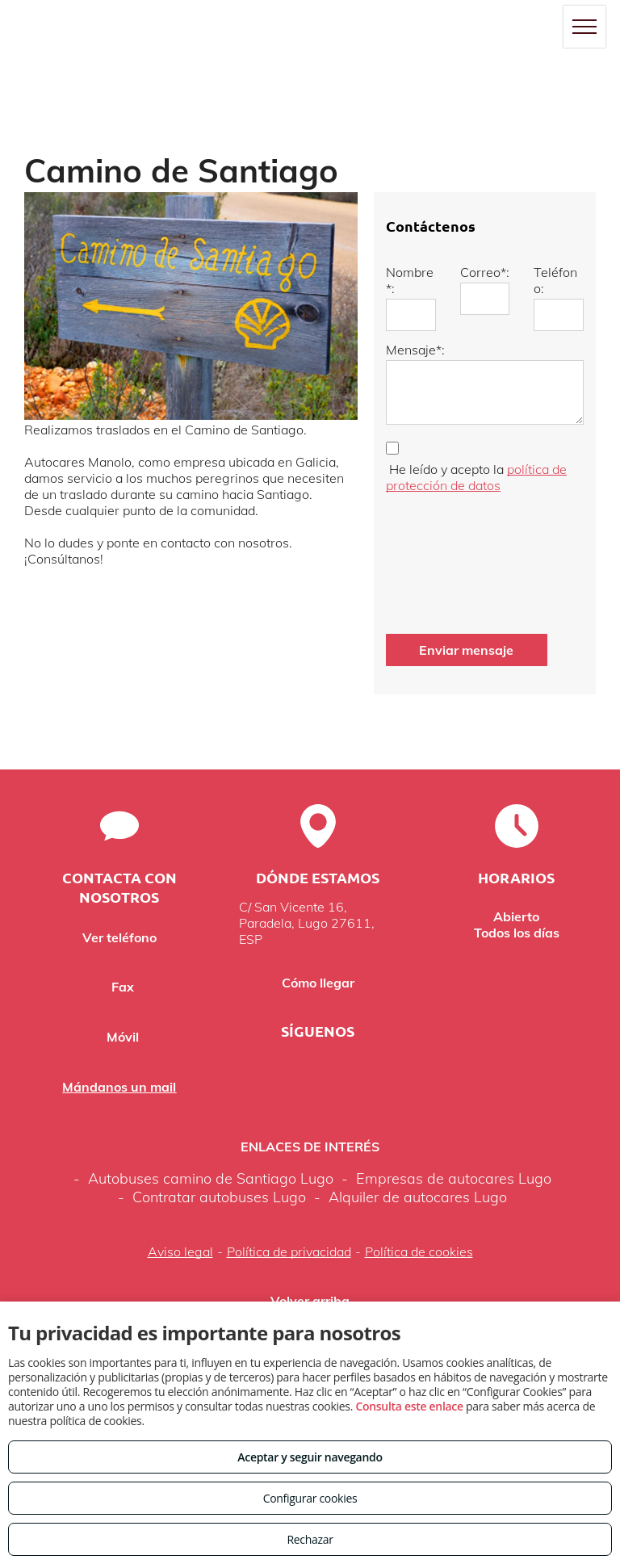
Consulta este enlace (409, 1406)
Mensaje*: (415, 350)
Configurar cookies (310, 1498)
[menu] (584, 27)
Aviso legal (180, 1251)
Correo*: (484, 272)
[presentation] (452, 559)
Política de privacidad (289, 1251)
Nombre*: (410, 280)
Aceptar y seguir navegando (309, 1457)
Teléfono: (555, 280)
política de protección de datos (476, 477)
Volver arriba (310, 1301)
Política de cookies (419, 1251)
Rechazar (310, 1539)
